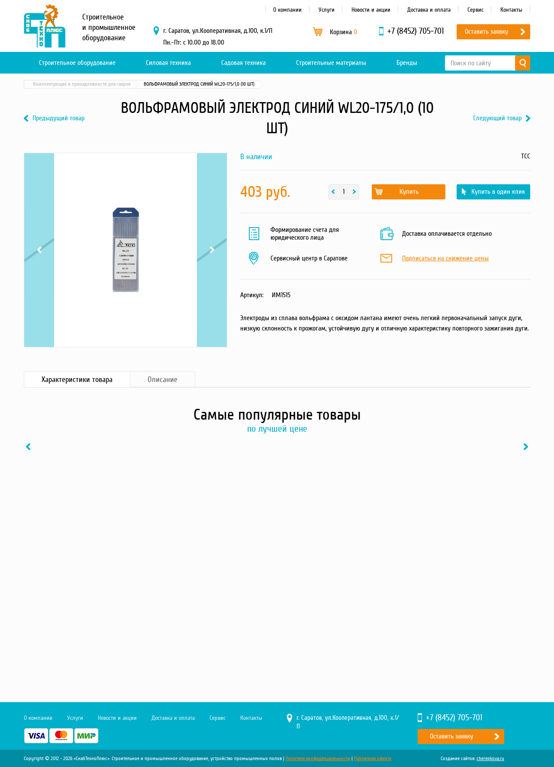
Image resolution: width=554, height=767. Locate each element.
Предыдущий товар (58, 118)
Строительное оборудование (77, 62)
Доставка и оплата (429, 9)
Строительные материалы (331, 62)
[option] (82, 543)
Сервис (475, 9)
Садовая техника (243, 62)
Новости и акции (370, 9)
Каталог (65, 84)
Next (212, 250)
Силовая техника (168, 62)
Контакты (511, 9)
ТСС (525, 156)
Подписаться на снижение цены (445, 259)
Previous (39, 250)
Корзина (343, 32)
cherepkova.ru (490, 758)
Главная (36, 84)
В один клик (114, 629)
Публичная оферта (372, 758)
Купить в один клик (498, 191)
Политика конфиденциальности (318, 758)
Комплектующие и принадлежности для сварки (181, 84)
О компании (287, 9)
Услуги (327, 9)
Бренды (406, 62)
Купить (409, 191)
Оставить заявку (486, 31)
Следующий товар (497, 118)
